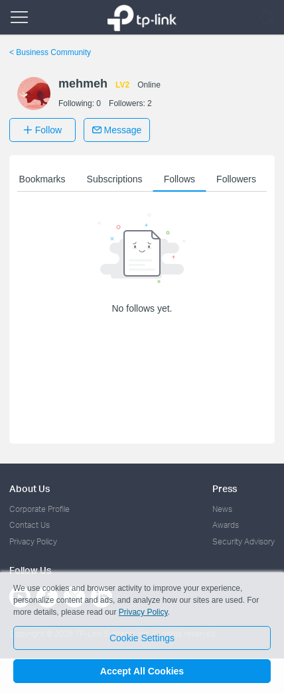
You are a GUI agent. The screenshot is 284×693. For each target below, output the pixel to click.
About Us (29, 488)
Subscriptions (115, 179)
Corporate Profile (39, 509)
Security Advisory (243, 541)
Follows (179, 179)
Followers (236, 179)
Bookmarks (42, 179)
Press (224, 488)
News (222, 509)
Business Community (50, 52)
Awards (225, 525)
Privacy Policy (33, 541)
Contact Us (29, 525)
